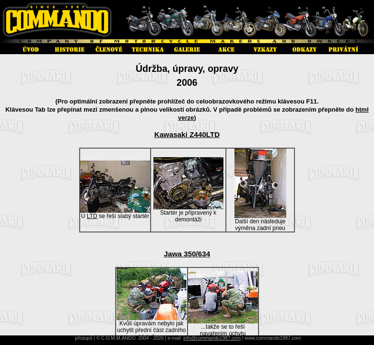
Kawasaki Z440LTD (187, 134)
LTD (92, 216)
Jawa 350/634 (187, 254)
